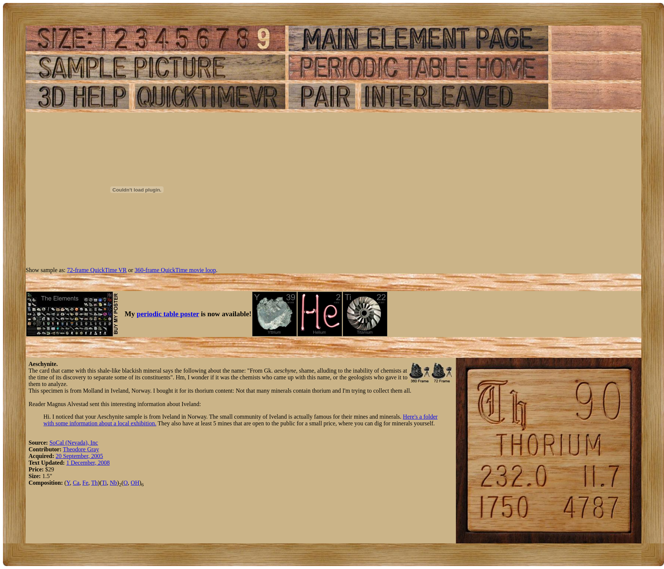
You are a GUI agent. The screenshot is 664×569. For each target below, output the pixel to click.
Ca (76, 483)
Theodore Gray (81, 449)
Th (94, 483)
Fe (85, 483)
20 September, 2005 (79, 456)
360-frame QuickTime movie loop (175, 270)
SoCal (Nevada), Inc (73, 442)
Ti (104, 483)
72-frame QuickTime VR (97, 270)
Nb (113, 483)
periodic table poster (168, 314)
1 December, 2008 (88, 463)
